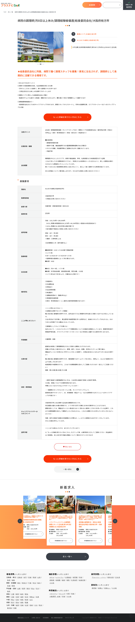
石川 (37, 588)
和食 (72, 594)
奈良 (26, 597)
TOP (32, 5)
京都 (17, 597)
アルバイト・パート (99, 577)
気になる (70, 5)
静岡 (17, 594)
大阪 (12, 597)
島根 (26, 599)
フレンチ (62, 594)
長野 (23, 588)
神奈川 (24, 583)
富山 (32, 588)
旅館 (63, 580)
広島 (17, 599)
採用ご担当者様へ (112, 5)
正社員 (117, 577)
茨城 (8, 586)
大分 (36, 605)
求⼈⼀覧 (10, 12)
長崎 (31, 605)
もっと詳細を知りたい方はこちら (67, 117)
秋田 (8, 580)
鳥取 (22, 599)
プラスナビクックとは (42, 5)
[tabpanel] (41, 47)
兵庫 (37, 597)
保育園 (75, 577)
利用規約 (46, 618)
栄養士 (100, 588)
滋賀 (22, 597)
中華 (68, 594)
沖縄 (15, 608)
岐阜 (22, 594)
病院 (68, 580)
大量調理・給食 (55, 596)
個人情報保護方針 (57, 618)
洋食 (63, 596)
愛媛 (26, 602)
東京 (19, 583)
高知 (17, 602)
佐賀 (26, 605)
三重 (12, 594)
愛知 (26, 594)
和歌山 (32, 597)
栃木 (39, 583)
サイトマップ (69, 618)
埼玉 (34, 583)
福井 (8, 591)
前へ (19, 519)
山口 (31, 599)
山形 (39, 577)
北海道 (19, 577)
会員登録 (92, 5)
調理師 (94, 588)
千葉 (29, 583)
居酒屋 (52, 580)
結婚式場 (82, 580)
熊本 (40, 605)
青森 (34, 577)
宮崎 (22, 605)
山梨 (19, 588)
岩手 (25, 577)
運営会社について (23, 618)
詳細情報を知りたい (38, 534)
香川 (12, 602)
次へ (114, 519)
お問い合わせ (36, 618)
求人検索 (64, 5)
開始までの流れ (55, 5)
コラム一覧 (77, 5)
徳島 (22, 602)
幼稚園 (58, 580)
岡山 (12, 599)
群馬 (13, 586)
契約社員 (110, 577)
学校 (80, 577)
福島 (13, 580)
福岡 (17, 605)
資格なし (107, 588)
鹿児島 (9, 608)
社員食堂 (74, 580)
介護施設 (68, 577)
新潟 (28, 588)
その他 (52, 583)
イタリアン (53, 594)
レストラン (60, 577)
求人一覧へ (67, 556)
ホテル (52, 577)
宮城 (29, 577)
